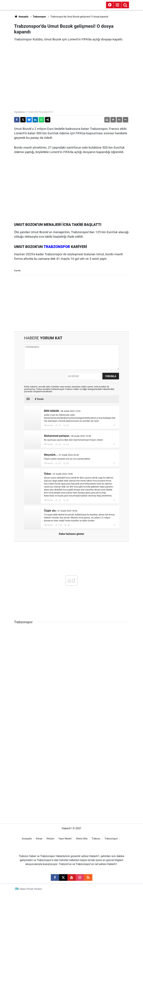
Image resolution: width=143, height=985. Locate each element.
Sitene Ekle (82, 968)
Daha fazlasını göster (71, 533)
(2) (59, 444)
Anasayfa (21, 16)
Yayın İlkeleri (65, 968)
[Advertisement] (71, 303)
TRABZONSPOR (57, 247)
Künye (39, 968)
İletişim (50, 968)
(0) (67, 425)
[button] (113, 119)
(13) (60, 525)
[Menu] (118, 5)
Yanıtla (50, 425)
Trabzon (96, 968)
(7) (59, 500)
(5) (59, 463)
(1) (59, 425)
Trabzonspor (39, 16)
